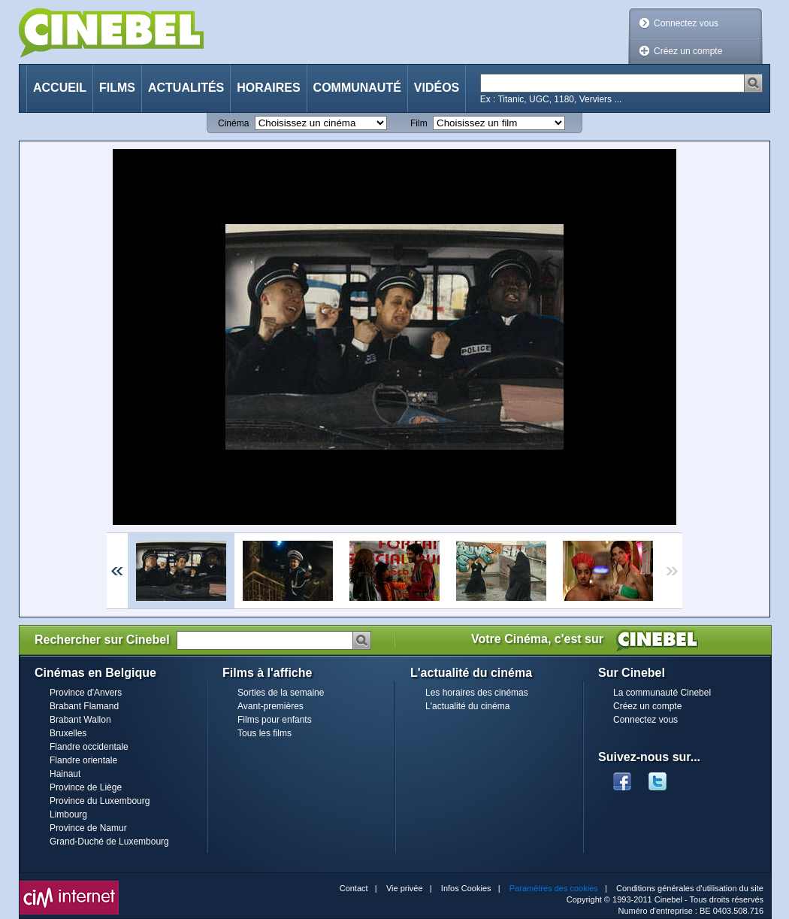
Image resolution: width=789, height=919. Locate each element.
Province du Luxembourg (100, 801)
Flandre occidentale (89, 747)
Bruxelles (68, 733)
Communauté (357, 87)
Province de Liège (86, 787)
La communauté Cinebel (662, 692)
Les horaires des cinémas (476, 692)
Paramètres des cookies (553, 888)
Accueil (59, 87)
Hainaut (65, 774)
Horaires (268, 87)
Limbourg (68, 814)
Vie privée (404, 888)
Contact (354, 888)
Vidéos (436, 87)
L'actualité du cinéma (467, 706)
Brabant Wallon (80, 719)
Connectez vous (686, 23)
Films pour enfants (274, 719)
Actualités (186, 87)
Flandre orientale (83, 760)
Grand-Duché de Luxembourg (109, 841)
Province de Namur (88, 828)
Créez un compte (688, 51)
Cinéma (233, 123)
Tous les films (264, 733)
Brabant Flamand (84, 706)
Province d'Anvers (86, 692)
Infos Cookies (466, 888)
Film (419, 123)
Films (117, 87)
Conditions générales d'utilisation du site (689, 888)
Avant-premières (270, 706)
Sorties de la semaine (280, 692)
